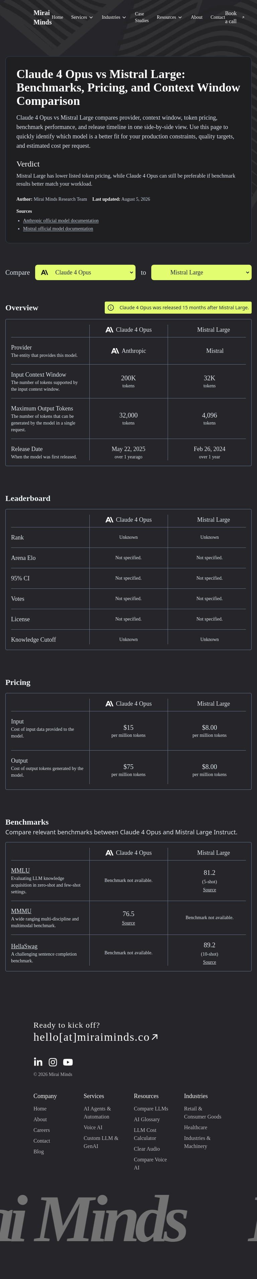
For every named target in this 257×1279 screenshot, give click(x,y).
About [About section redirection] (196, 17)
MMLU (20, 870)
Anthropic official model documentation (61, 220)
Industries (114, 17)
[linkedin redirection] (38, 1062)
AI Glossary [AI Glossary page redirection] (147, 1119)
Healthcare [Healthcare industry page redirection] (195, 1127)
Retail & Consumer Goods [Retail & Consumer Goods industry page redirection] (203, 1113)
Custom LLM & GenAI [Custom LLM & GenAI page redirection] (101, 1142)
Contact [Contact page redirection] (41, 1141)
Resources (170, 17)
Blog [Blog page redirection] (38, 1151)
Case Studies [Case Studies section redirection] (142, 17)
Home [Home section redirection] (57, 17)
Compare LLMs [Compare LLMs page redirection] (151, 1108)
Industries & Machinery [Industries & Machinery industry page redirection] (197, 1142)
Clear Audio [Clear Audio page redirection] (147, 1149)
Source (209, 889)
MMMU (21, 911)
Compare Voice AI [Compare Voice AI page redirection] (150, 1163)
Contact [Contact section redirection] (217, 17)
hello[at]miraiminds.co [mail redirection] (96, 1037)
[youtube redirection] (68, 1062)
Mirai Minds (42, 17)
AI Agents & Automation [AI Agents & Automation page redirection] (97, 1113)
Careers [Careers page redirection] (41, 1130)
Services (82, 17)
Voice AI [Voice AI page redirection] (93, 1127)
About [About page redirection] (40, 1119)
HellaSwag (24, 946)
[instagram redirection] (53, 1062)
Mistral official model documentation (58, 228)
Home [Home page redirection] (40, 1108)
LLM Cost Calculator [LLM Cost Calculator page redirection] (145, 1134)
